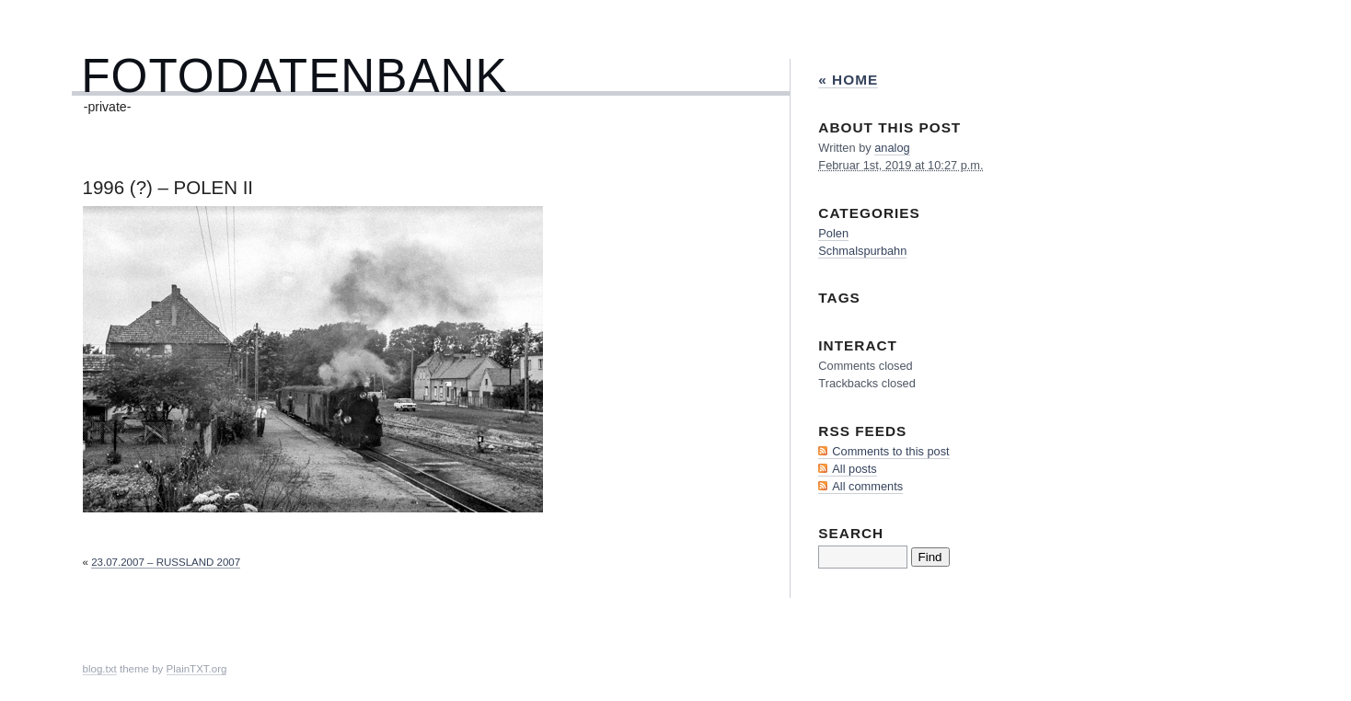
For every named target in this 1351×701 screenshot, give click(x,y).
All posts (854, 469)
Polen (833, 233)
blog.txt (100, 668)
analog (891, 148)
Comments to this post (890, 451)
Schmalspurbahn (862, 251)
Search (850, 533)
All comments (867, 486)
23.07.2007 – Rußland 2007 (165, 562)
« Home (848, 79)
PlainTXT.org (197, 668)
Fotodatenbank (294, 76)
